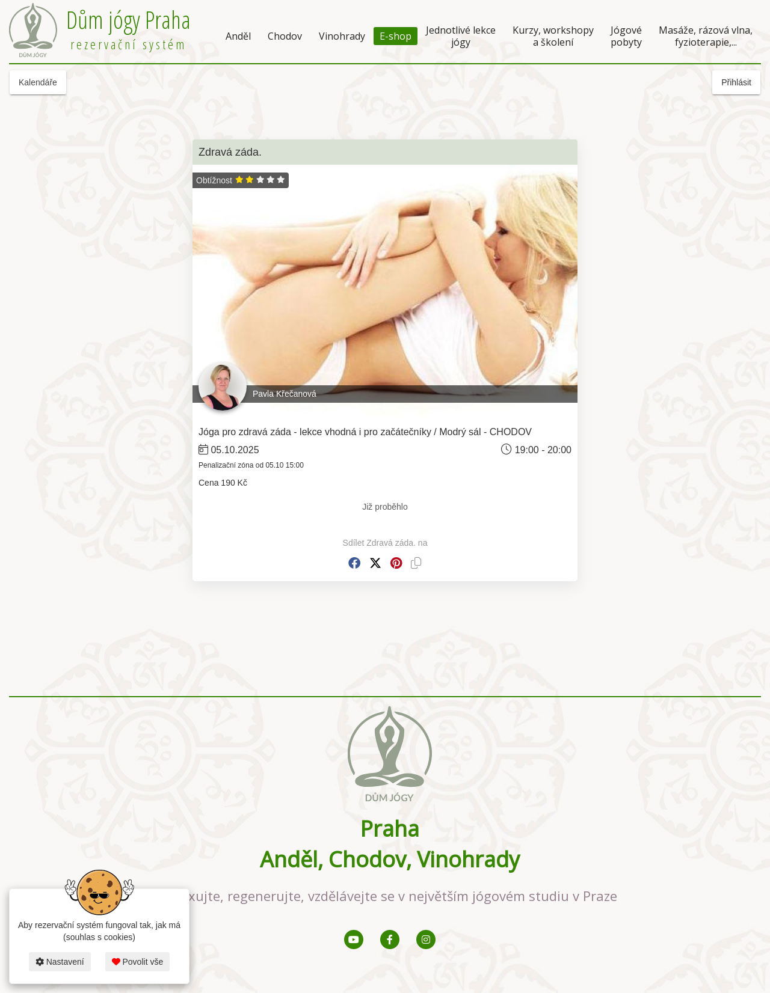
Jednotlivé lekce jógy (461, 36)
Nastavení (59, 962)
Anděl (238, 36)
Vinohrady (342, 36)
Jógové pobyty (626, 36)
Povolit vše (138, 962)
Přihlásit (736, 82)
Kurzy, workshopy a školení (553, 36)
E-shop (395, 36)
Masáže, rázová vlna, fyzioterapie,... (706, 36)
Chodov (285, 36)
